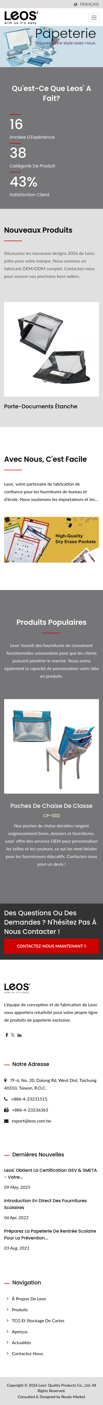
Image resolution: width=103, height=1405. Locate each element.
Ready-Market (73, 1396)
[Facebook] (6, 1035)
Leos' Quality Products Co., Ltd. (64, 1385)
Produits (20, 1309)
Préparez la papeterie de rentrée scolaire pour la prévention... (50, 1234)
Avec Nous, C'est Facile (45, 459)
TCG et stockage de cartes (38, 1320)
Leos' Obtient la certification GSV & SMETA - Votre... (50, 1173)
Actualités (21, 1342)
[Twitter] (13, 1035)
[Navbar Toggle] (94, 17)
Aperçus (19, 1331)
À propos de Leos (29, 1298)
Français (89, 4)
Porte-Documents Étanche (40, 406)
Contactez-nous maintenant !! (51, 946)
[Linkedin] (19, 1035)
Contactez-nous (27, 1353)
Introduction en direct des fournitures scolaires (45, 1204)
